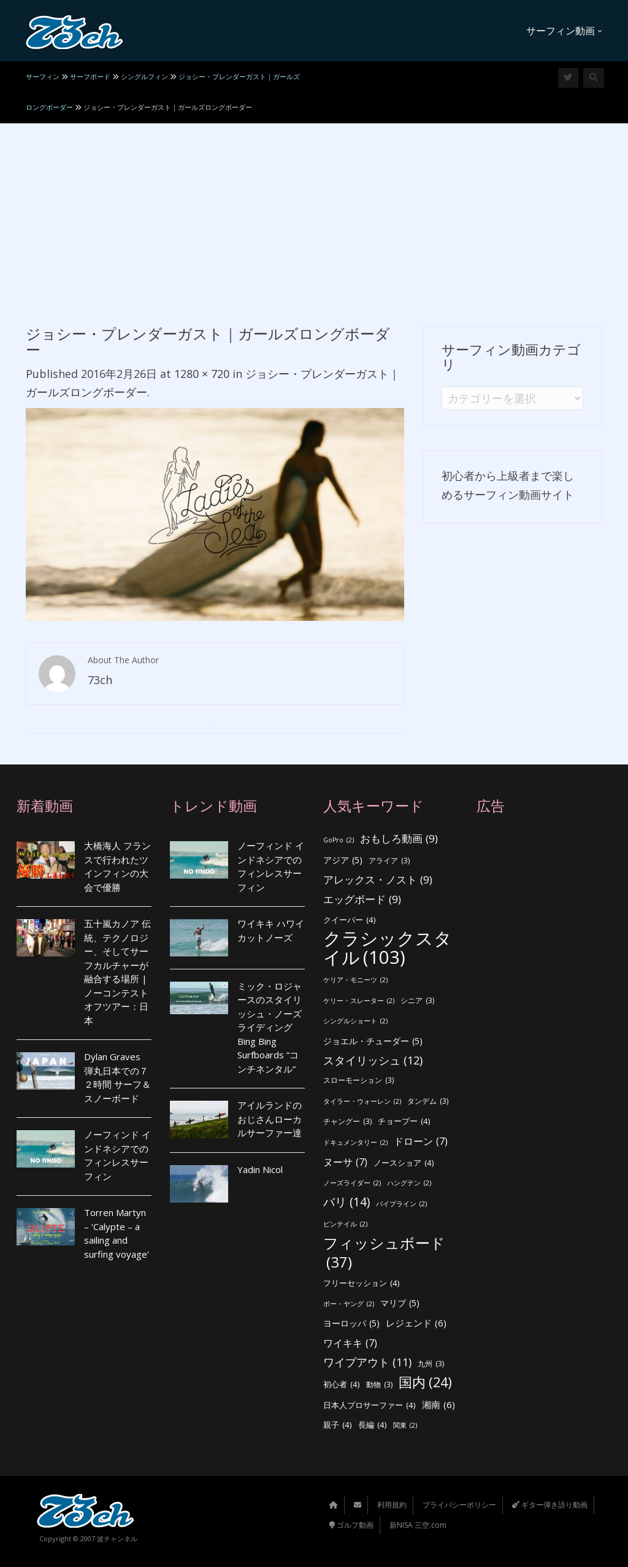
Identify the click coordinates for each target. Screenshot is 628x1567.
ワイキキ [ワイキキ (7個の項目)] (350, 1343)
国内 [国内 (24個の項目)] (425, 1382)
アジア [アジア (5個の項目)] (342, 860)
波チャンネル (117, 1538)
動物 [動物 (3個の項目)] (379, 1385)
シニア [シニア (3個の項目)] (417, 1001)
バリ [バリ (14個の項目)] (346, 1202)
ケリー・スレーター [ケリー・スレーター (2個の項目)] (358, 1001)
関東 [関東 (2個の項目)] (405, 1425)
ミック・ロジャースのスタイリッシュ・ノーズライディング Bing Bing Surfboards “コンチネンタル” (269, 1027)
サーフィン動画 (564, 30)
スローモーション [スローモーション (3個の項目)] (358, 1080)
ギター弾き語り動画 (550, 1505)
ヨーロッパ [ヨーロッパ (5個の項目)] (351, 1323)
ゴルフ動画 (351, 1525)
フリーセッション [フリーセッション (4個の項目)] (361, 1283)
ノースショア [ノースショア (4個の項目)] (403, 1162)
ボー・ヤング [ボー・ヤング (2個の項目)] (348, 1304)
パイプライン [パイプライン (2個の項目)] (401, 1204)
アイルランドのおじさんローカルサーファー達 (269, 1119)
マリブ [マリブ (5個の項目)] (399, 1303)
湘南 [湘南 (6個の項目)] (438, 1404)
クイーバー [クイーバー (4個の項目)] (349, 920)
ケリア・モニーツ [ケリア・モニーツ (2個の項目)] (355, 980)
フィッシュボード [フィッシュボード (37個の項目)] (384, 1252)
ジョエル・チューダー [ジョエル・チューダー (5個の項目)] (373, 1041)
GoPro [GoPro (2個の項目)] (338, 840)
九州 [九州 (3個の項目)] (431, 1364)
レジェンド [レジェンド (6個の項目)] (416, 1323)
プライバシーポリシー (459, 1505)
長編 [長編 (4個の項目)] (372, 1424)
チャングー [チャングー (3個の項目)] (347, 1121)
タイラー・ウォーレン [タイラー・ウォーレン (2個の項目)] (362, 1101)
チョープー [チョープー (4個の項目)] (404, 1121)
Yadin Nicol (260, 1169)
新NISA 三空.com (417, 1525)
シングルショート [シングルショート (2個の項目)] (355, 1021)
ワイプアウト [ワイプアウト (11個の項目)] (367, 1362)
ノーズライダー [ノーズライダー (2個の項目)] (352, 1183)
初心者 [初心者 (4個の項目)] (341, 1384)
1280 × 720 (201, 373)
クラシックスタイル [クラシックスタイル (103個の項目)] (387, 947)
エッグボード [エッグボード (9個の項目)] (362, 899)
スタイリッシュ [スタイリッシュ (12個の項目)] (373, 1060)
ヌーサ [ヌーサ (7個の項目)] (345, 1162)
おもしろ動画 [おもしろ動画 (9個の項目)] (399, 839)
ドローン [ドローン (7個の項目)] (421, 1141)
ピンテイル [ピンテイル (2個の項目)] (345, 1224)
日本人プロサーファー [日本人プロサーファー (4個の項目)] (369, 1405)
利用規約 (392, 1505)
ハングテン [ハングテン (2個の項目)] (409, 1183)
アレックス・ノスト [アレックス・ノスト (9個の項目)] (377, 880)
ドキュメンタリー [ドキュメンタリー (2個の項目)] (355, 1142)
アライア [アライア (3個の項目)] (389, 861)
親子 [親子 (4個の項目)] (337, 1424)
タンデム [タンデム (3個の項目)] (427, 1101)
